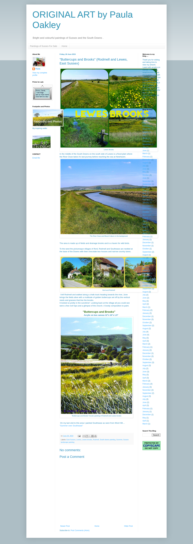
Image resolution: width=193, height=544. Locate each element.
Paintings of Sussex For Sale (43, 46)
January (145, 203)
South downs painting (107, 440)
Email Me (36, 158)
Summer (119, 440)
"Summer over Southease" (71, 426)
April (144, 230)
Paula (37, 69)
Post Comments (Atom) (80, 530)
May (144, 123)
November (146, 129)
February (146, 114)
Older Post (128, 526)
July (144, 135)
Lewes (78, 440)
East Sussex (71, 440)
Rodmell (96, 440)
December (146, 160)
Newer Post (65, 526)
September (146, 184)
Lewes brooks (87, 440)
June (144, 150)
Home (64, 46)
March (144, 138)
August (145, 120)
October (145, 117)
